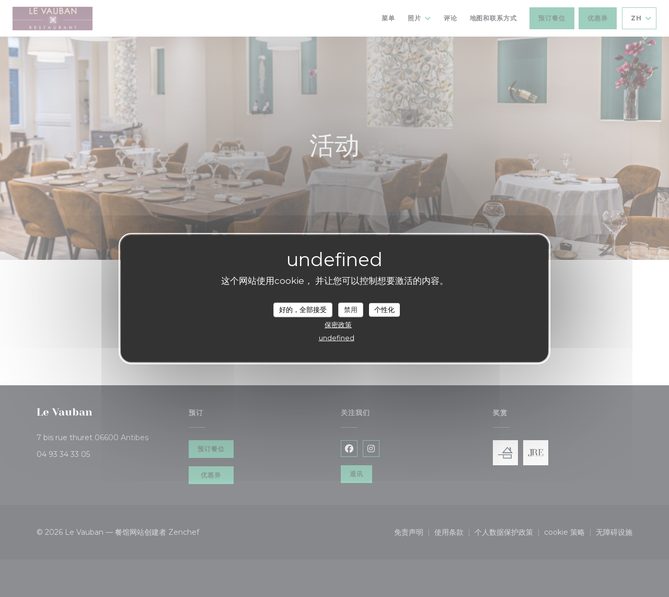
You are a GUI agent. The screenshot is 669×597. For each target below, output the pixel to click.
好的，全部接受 (303, 309)
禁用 (350, 309)
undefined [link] (336, 337)
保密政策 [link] (338, 324)
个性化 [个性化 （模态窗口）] (384, 309)
